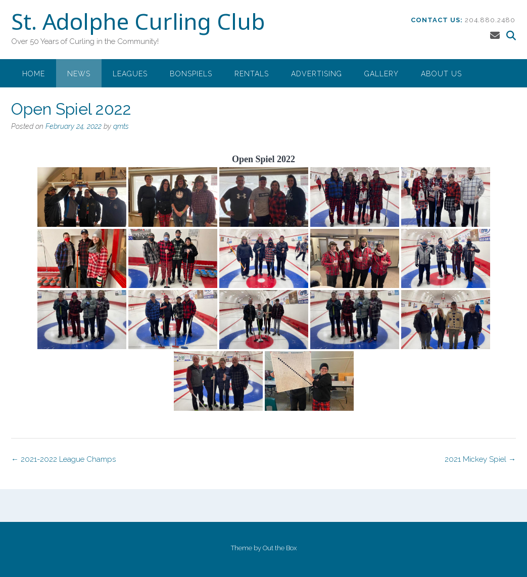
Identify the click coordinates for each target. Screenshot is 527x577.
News (78, 74)
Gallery (381, 74)
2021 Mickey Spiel (480, 459)
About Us (441, 74)
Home (33, 74)
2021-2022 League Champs (63, 459)
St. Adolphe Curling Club (138, 23)
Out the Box (280, 548)
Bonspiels (191, 74)
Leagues (130, 74)
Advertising (316, 74)
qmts (121, 126)
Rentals (251, 74)
